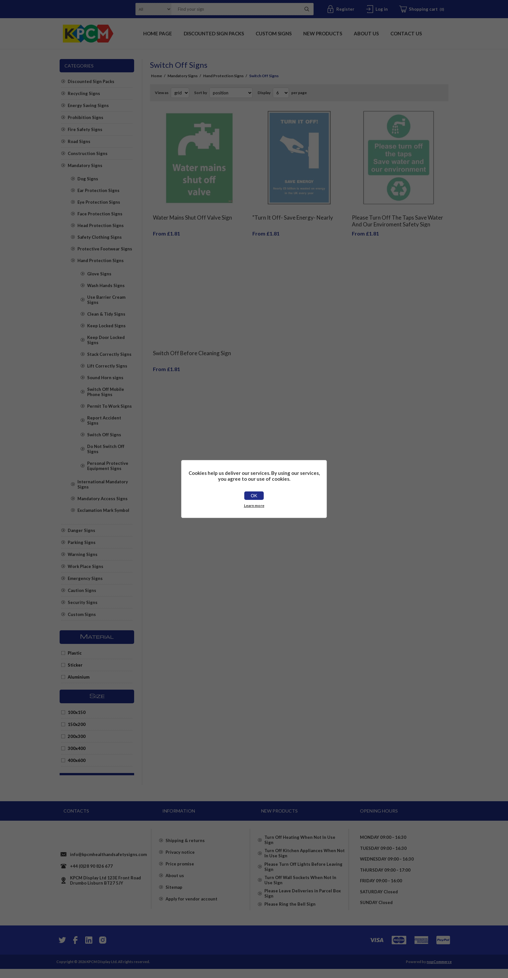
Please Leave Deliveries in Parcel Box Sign (302, 905)
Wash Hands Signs (106, 285)
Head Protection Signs (100, 225)
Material (97, 637)
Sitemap (174, 894)
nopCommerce (439, 971)
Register (345, 9)
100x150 (77, 712)
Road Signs (79, 141)
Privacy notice (180, 859)
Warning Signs (83, 554)
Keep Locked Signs (106, 325)
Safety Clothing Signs (99, 237)
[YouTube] (89, 949)
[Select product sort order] (231, 93)
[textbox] (234, 9)
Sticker (75, 665)
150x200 (77, 724)
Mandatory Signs (85, 165)
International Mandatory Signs (102, 484)
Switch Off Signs (104, 434)
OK (254, 495)
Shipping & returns (185, 847)
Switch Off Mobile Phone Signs (105, 392)
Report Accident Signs (104, 420)
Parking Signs (82, 542)
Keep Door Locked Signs (106, 340)
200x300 (77, 736)
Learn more (254, 505)
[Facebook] (75, 949)
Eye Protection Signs (98, 202)
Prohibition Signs (85, 117)
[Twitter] (61, 949)
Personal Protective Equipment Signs (107, 466)
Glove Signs (99, 273)
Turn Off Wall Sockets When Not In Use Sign (300, 888)
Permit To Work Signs (109, 406)
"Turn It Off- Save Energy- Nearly (292, 212)
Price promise (180, 871)
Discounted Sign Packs (91, 81)
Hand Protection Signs (100, 260)
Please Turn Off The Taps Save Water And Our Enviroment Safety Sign (397, 216)
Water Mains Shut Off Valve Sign (192, 212)
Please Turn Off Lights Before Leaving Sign (303, 871)
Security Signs (83, 602)
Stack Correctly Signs (109, 354)
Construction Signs (88, 153)
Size (97, 696)
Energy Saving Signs (88, 105)
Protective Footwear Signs (104, 248)
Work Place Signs (85, 566)
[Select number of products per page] (281, 93)
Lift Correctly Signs (107, 365)
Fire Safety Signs (85, 129)
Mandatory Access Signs (102, 498)
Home (156, 75)
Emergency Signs (85, 578)
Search (307, 9)
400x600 (77, 760)
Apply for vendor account (191, 906)
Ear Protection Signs (98, 190)
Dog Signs (87, 178)
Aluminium (78, 677)
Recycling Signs (84, 93)
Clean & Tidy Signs (106, 314)
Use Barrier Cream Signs (106, 300)
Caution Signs (82, 590)
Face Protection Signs (99, 213)
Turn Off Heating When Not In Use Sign (299, 837)
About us (175, 882)
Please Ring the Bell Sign (290, 919)
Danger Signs (81, 530)
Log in (381, 9)
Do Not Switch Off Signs (105, 449)
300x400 (77, 748)
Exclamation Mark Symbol (103, 510)
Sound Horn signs (105, 377)
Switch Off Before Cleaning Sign (192, 343)
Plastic (75, 653)
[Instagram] (102, 949)
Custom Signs (82, 614)
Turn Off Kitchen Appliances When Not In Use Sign (304, 854)
